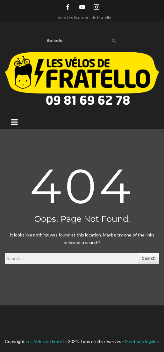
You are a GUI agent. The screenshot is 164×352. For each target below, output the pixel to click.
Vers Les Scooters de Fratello (84, 17)
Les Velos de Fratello (46, 341)
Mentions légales (142, 341)
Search (149, 258)
